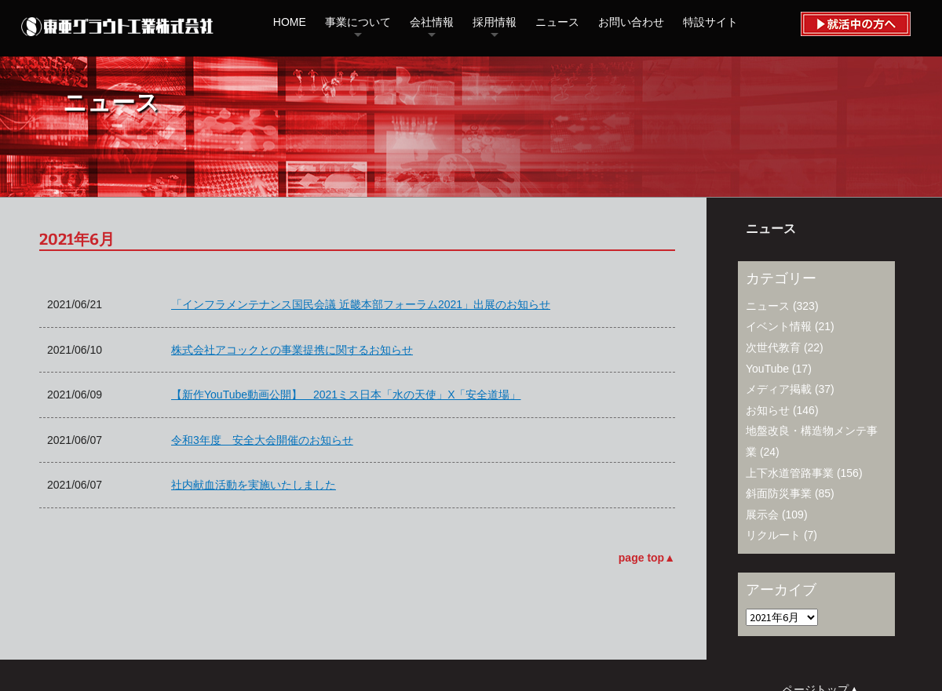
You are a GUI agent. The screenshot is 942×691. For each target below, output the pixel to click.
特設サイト (710, 22)
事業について (358, 22)
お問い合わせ (631, 22)
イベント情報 (779, 326)
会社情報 (432, 22)
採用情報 (495, 22)
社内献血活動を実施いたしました (253, 484)
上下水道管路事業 (790, 473)
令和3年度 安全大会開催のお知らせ (262, 440)
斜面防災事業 (779, 493)
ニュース (557, 22)
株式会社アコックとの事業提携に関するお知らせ (292, 350)
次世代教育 (773, 347)
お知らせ (768, 410)
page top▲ (647, 557)
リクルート (773, 535)
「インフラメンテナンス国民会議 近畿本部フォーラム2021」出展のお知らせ (360, 304)
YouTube (767, 368)
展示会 (762, 514)
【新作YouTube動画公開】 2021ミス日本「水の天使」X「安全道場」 (346, 394)
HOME (289, 22)
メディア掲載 (779, 389)
